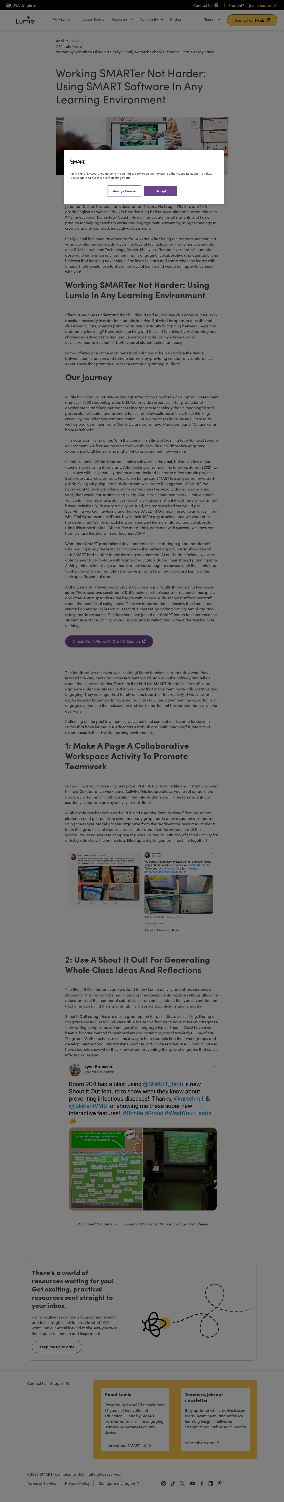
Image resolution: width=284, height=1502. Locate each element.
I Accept (160, 191)
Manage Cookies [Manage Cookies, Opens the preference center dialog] (124, 191)
